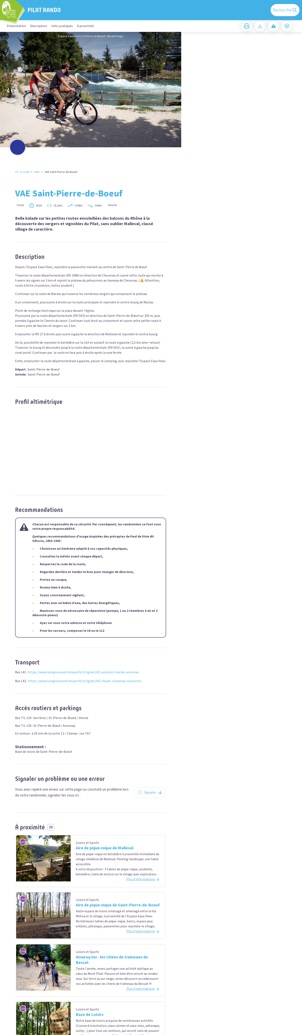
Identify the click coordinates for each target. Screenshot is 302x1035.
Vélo (37, 172)
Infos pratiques (62, 26)
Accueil (24, 172)
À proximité (85, 26)
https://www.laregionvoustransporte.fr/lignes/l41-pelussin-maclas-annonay (83, 672)
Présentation (16, 26)
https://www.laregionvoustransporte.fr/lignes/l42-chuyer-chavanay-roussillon (84, 681)
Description (38, 26)
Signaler (150, 792)
